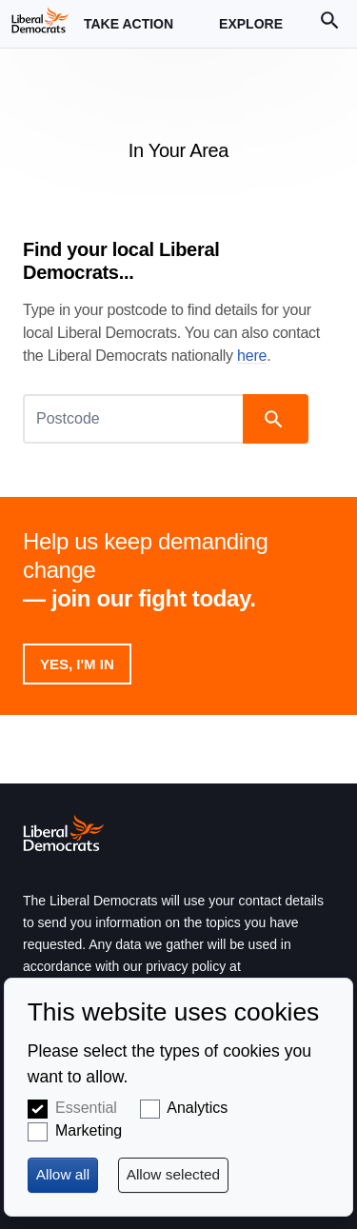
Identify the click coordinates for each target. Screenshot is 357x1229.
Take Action (128, 32)
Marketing (88, 1130)
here (252, 355)
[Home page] (40, 20)
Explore (251, 32)
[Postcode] (135, 419)
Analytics (197, 1108)
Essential (86, 1108)
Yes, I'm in (77, 664)
